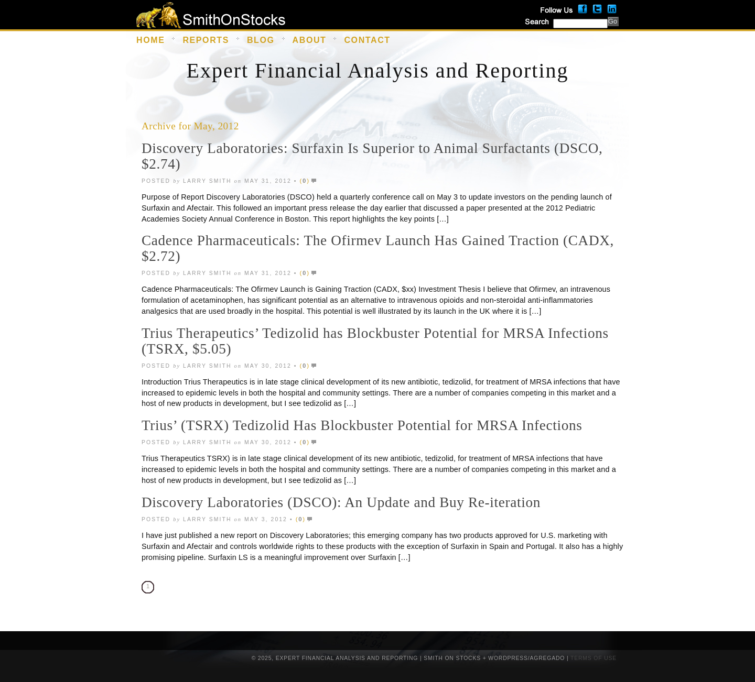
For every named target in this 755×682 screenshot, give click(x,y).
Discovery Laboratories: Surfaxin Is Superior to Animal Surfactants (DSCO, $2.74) (372, 156)
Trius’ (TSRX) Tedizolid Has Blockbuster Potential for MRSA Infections (362, 425)
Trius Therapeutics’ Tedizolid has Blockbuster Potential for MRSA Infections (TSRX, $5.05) (375, 341)
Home (150, 40)
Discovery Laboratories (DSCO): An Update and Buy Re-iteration (341, 502)
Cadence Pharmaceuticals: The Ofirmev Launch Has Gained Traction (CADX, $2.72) (378, 248)
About (310, 40)
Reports (205, 40)
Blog (261, 40)
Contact (367, 40)
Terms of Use (593, 658)
